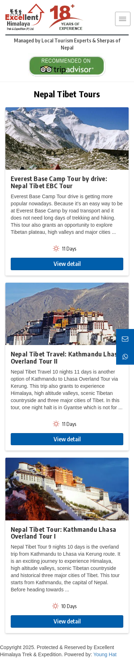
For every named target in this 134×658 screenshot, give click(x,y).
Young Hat (104, 654)
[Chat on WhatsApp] (125, 356)
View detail (67, 263)
